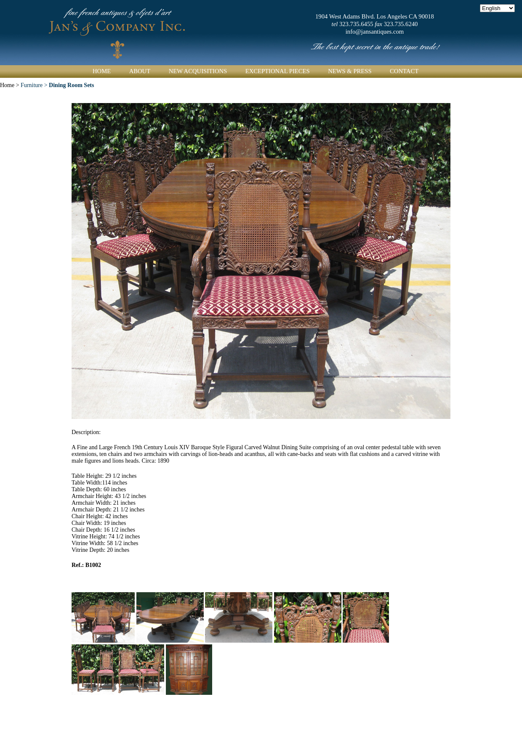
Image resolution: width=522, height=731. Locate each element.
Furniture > (57, 85)
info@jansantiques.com (375, 31)
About (139, 71)
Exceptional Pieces (277, 71)
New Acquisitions (198, 71)
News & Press (349, 71)
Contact (404, 71)
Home (102, 71)
